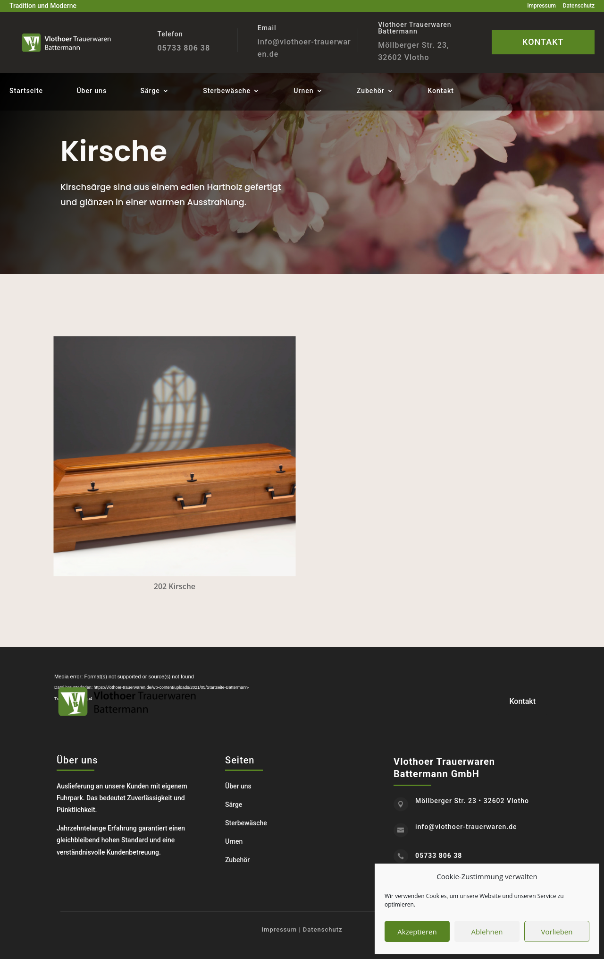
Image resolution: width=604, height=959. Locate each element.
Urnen (303, 90)
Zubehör (371, 90)
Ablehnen (487, 931)
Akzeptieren (416, 931)
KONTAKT (542, 42)
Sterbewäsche (227, 90)
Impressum (541, 5)
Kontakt (441, 90)
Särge (150, 90)
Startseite (26, 90)
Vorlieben (557, 931)
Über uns (91, 90)
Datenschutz (579, 5)
